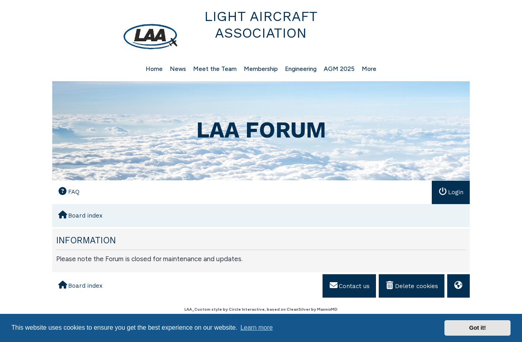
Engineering (301, 69)
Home (154, 69)
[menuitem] (68, 192)
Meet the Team (215, 69)
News (178, 69)
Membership (261, 69)
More (369, 69)
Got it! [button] (477, 328)
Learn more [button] (256, 327)
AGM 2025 (339, 69)
